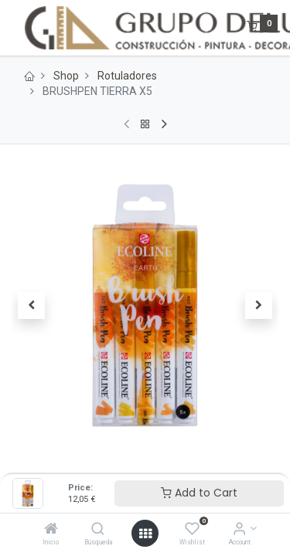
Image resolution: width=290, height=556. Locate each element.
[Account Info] (239, 530)
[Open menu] (145, 533)
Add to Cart (199, 492)
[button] (32, 305)
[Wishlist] (192, 530)
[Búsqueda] (97, 530)
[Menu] (13, 28)
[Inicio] (51, 530)
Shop (66, 76)
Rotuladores (127, 76)
